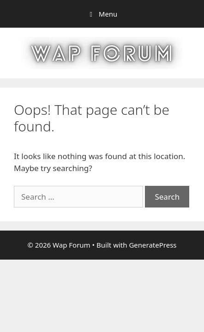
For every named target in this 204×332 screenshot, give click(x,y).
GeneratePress (152, 244)
